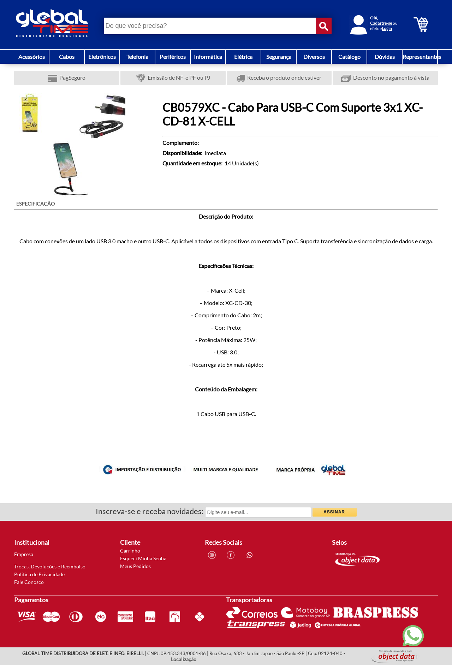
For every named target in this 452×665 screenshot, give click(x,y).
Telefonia (137, 56)
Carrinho (130, 551)
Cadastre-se (381, 23)
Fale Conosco (29, 582)
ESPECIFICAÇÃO (35, 204)
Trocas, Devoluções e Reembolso (49, 566)
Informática (208, 56)
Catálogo (349, 56)
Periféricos (173, 56)
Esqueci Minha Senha (143, 558)
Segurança (278, 56)
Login (387, 28)
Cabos (67, 56)
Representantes (422, 56)
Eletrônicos (102, 56)
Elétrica (243, 56)
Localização (183, 659)
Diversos (314, 56)
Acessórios (31, 56)
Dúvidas (385, 56)
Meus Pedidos (135, 566)
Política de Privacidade (39, 574)
